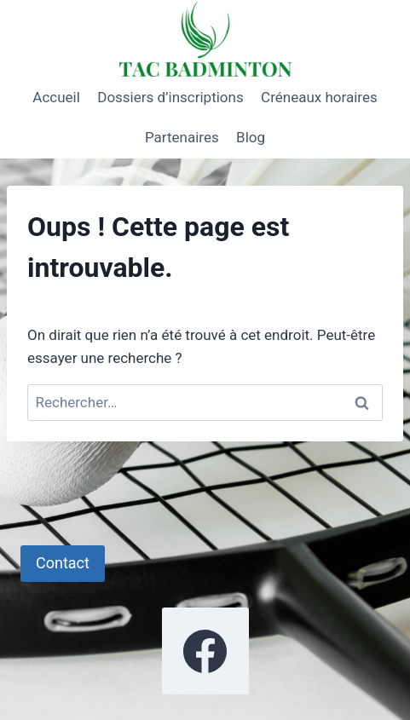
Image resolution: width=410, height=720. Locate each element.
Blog (250, 137)
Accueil (56, 97)
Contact (63, 563)
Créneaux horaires (319, 97)
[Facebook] (205, 651)
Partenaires (182, 137)
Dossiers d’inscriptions (170, 97)
